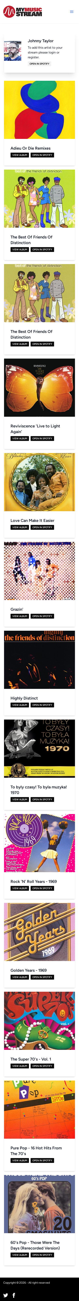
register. (33, 57)
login (52, 52)
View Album (19, 155)
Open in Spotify (39, 63)
